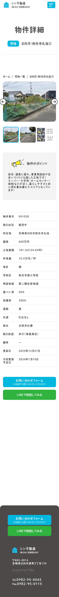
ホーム (6, 76)
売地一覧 (20, 76)
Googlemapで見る (23, 570)
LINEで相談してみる (29, 394)
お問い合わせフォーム (29, 382)
